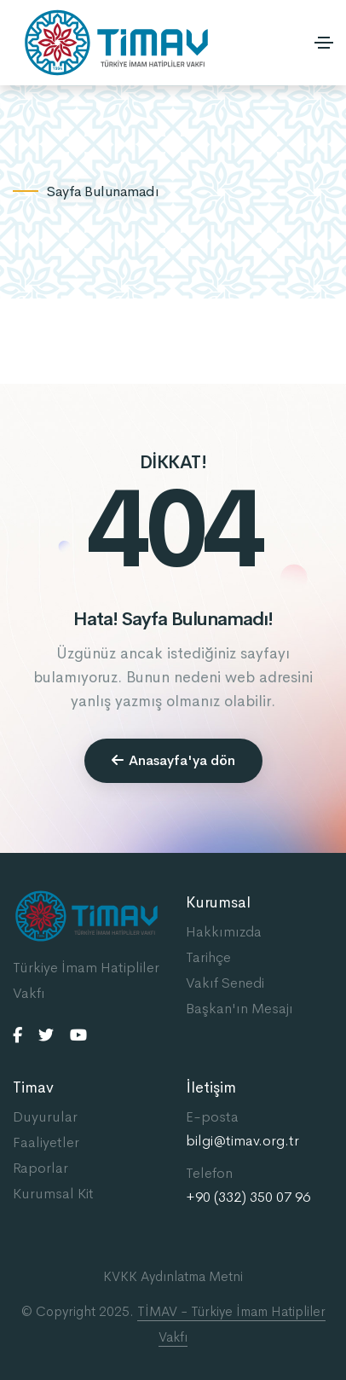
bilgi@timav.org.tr (242, 1141)
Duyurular (45, 1117)
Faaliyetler (46, 1142)
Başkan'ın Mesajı (239, 1009)
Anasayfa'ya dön (173, 760)
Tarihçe (208, 957)
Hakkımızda (224, 932)
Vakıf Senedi (225, 983)
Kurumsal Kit (53, 1194)
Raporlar (40, 1168)
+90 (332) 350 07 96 (248, 1197)
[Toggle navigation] (323, 43)
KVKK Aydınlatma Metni (173, 1276)
